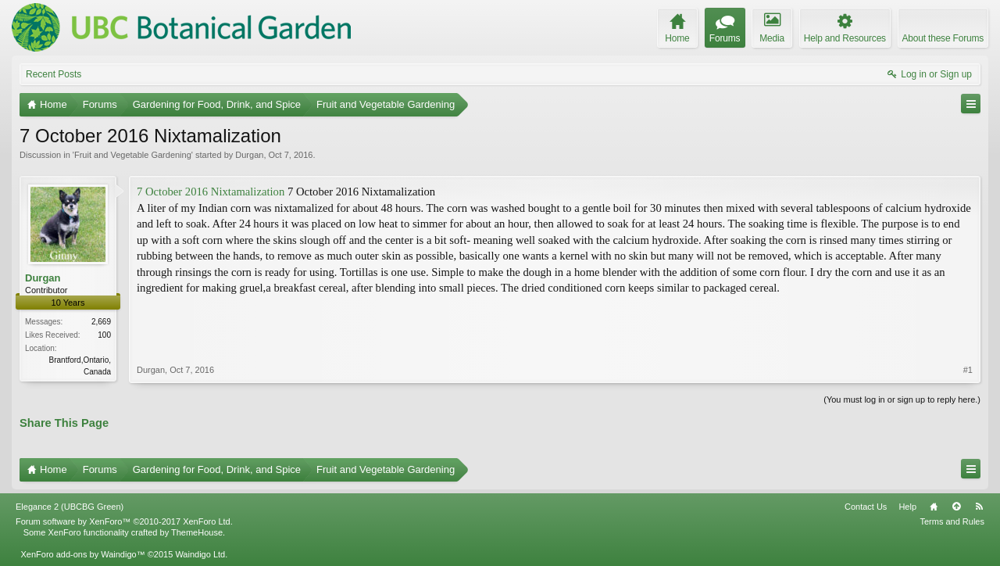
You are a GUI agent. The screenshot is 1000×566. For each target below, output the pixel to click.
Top (956, 506)
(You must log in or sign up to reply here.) (901, 399)
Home (933, 506)
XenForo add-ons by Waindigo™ (82, 554)
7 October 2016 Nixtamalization (210, 191)
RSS (978, 506)
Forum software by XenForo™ (124, 521)
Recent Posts (53, 74)
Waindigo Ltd (200, 554)
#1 (968, 369)
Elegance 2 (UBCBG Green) (69, 506)
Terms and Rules (952, 521)
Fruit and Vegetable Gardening (132, 154)
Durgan (249, 154)
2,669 (101, 321)
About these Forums (943, 38)
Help (907, 506)
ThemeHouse (197, 532)
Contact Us (866, 506)
